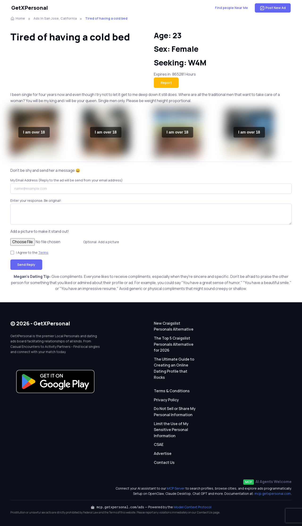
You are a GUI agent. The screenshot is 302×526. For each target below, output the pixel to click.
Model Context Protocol (192, 507)
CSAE (159, 444)
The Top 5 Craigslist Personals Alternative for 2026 (173, 344)
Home (17, 18)
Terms (43, 252)
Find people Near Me (231, 7)
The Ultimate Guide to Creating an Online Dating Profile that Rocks (174, 368)
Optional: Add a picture (101, 242)
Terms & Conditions (172, 390)
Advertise (163, 453)
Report (166, 82)
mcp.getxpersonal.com (273, 493)
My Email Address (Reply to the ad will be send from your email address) (66, 180)
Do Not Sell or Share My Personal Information (175, 411)
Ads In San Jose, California (55, 18)
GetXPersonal (29, 7)
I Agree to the (32, 252)
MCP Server (176, 488)
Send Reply (26, 264)
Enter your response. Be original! (35, 200)
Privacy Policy (166, 399)
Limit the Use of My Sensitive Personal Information (171, 429)
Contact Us (164, 462)
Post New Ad (273, 7)
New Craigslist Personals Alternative (173, 326)
